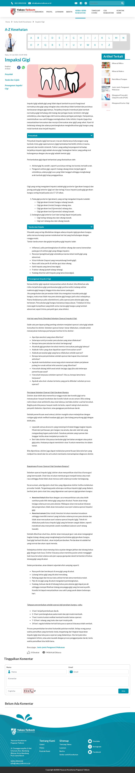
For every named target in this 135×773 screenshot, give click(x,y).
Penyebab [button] (60, 135)
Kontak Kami (44, 751)
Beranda (39, 12)
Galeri (41, 744)
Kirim (121, 691)
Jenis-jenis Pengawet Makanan (51, 647)
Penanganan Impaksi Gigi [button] (60, 279)
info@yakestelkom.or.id (41, 3)
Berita (69, 12)
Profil (49, 12)
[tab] (60, 135)
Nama (8, 667)
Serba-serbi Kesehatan (68, 754)
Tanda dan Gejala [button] (60, 227)
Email (71, 667)
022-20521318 (20, 3)
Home (8, 22)
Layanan (59, 12)
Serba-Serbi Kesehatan (80, 11)
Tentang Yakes (65, 744)
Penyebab (9, 74)
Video (41, 748)
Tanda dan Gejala (12, 80)
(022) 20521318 (17, 761)
